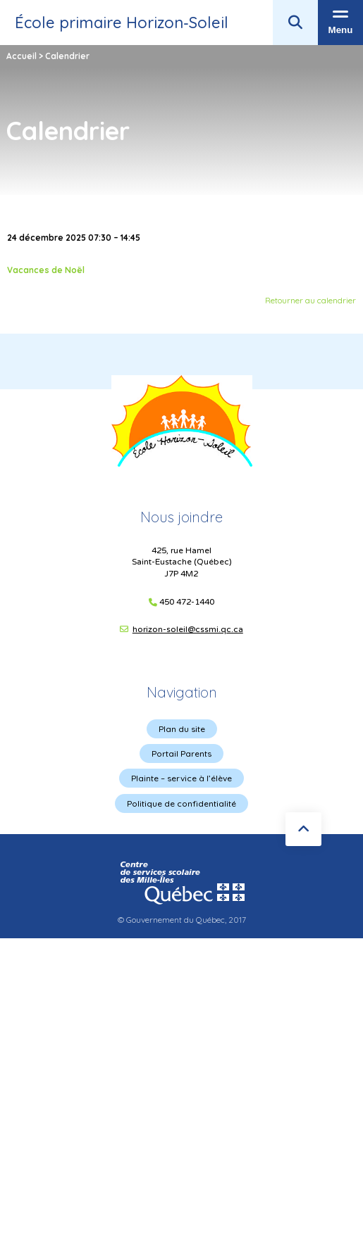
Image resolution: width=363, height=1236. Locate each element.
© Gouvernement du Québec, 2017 (182, 919)
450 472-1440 (186, 602)
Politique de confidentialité (181, 803)
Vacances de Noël (46, 270)
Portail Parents (181, 753)
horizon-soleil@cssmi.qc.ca (188, 629)
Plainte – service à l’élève (181, 778)
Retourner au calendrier (310, 300)
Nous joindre (181, 517)
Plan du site (182, 729)
